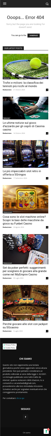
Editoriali (7, 78)
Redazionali (8, 166)
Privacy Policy (10, 345)
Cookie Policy (10, 348)
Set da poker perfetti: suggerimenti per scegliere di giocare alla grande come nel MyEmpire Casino (25, 271)
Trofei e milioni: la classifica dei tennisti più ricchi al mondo (23, 84)
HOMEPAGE (34, 35)
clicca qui (20, 398)
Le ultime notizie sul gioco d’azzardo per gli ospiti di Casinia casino (23, 126)
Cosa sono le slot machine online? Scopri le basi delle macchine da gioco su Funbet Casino (24, 220)
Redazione (7, 90)
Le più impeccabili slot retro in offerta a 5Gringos (22, 173)
